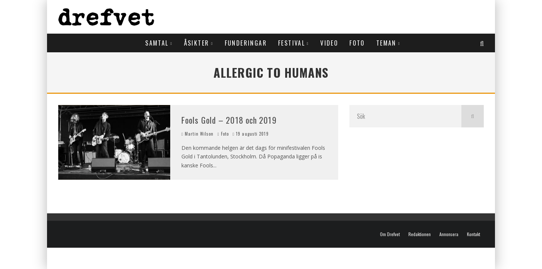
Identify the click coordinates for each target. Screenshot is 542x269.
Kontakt (473, 234)
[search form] (405, 116)
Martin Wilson (197, 134)
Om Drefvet (390, 234)
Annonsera (448, 234)
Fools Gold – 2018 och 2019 (229, 120)
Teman (386, 42)
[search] (472, 116)
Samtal (156, 42)
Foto (357, 42)
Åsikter (196, 42)
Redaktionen (419, 234)
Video (329, 42)
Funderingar (246, 42)
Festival (291, 42)
